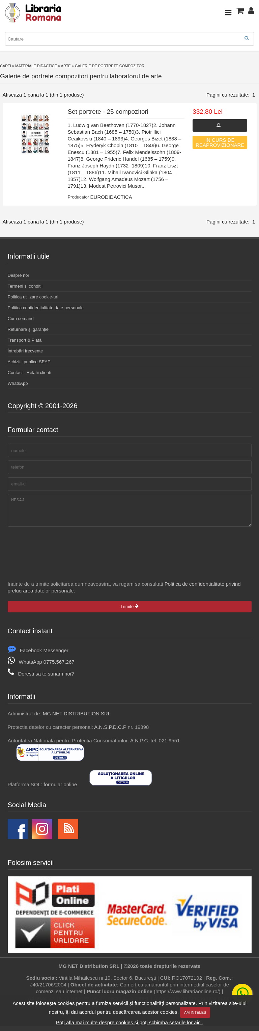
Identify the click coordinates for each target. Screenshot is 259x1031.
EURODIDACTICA (111, 197)
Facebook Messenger (38, 655)
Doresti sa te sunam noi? (41, 679)
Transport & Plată (25, 340)
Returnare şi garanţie (28, 329)
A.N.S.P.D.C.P (110, 732)
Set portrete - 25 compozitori (107, 111)
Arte (66, 66)
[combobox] (129, 39)
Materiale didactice (36, 66)
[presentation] (59, 550)
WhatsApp (18, 383)
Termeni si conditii (25, 286)
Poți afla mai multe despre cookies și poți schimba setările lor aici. (129, 1022)
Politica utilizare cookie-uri (33, 296)
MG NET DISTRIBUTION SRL (77, 718)
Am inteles (195, 1012)
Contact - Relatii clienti (29, 372)
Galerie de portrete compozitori (110, 66)
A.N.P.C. (139, 745)
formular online (60, 789)
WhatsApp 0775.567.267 (41, 667)
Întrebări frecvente (25, 350)
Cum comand (21, 318)
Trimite (129, 611)
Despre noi (18, 275)
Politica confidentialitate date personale (46, 307)
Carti (5, 66)
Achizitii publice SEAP (29, 361)
